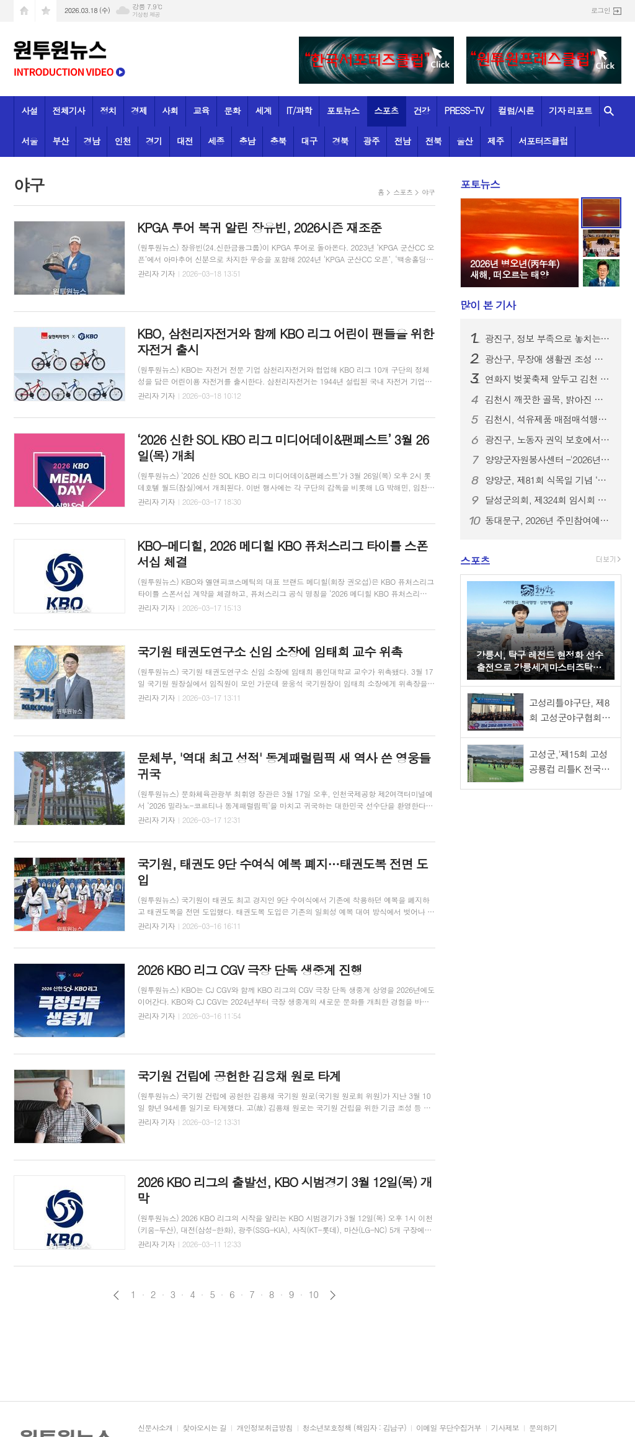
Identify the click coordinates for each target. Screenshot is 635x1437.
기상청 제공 (146, 15)
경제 (139, 110)
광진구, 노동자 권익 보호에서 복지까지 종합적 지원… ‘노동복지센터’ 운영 (548, 440)
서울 (29, 141)
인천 (123, 141)
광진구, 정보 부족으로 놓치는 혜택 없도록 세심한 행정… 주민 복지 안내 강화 (548, 338)
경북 (340, 141)
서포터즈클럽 (542, 141)
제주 (495, 141)
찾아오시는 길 (204, 1428)
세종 (216, 141)
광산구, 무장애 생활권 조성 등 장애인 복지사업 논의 (548, 359)
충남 (247, 141)
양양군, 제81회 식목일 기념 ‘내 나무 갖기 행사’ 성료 (548, 480)
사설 (29, 110)
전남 (402, 141)
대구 (309, 141)
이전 (116, 1295)
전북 (433, 141)
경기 (154, 141)
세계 (263, 110)
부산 (61, 141)
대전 (185, 141)
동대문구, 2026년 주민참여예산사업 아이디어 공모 (548, 520)
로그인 (600, 10)
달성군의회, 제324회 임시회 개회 (548, 500)
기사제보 (505, 1428)
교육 (201, 110)
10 (314, 1294)
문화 (232, 110)
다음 (333, 1295)
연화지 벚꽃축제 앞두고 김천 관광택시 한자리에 (548, 379)
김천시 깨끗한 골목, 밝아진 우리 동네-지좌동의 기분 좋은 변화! (548, 399)
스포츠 (386, 110)
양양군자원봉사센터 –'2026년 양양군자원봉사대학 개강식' (548, 459)
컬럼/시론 (517, 110)
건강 (421, 110)
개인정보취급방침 (264, 1428)
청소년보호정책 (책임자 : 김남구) (354, 1428)
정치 (108, 110)
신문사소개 (155, 1428)
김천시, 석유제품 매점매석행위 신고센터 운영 (548, 419)
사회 (170, 110)
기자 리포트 (570, 110)
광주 (371, 141)
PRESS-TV (464, 110)
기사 (487, 305)
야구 (428, 192)
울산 (464, 141)
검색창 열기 (609, 111)
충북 (278, 141)
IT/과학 (299, 110)
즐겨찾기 (45, 11)
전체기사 (69, 110)
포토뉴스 (343, 110)
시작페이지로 (24, 11)
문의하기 (543, 1428)
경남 (92, 141)
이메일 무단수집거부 (448, 1428)
